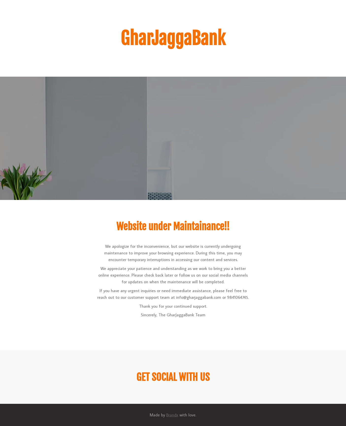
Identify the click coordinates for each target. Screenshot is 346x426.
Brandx (172, 415)
